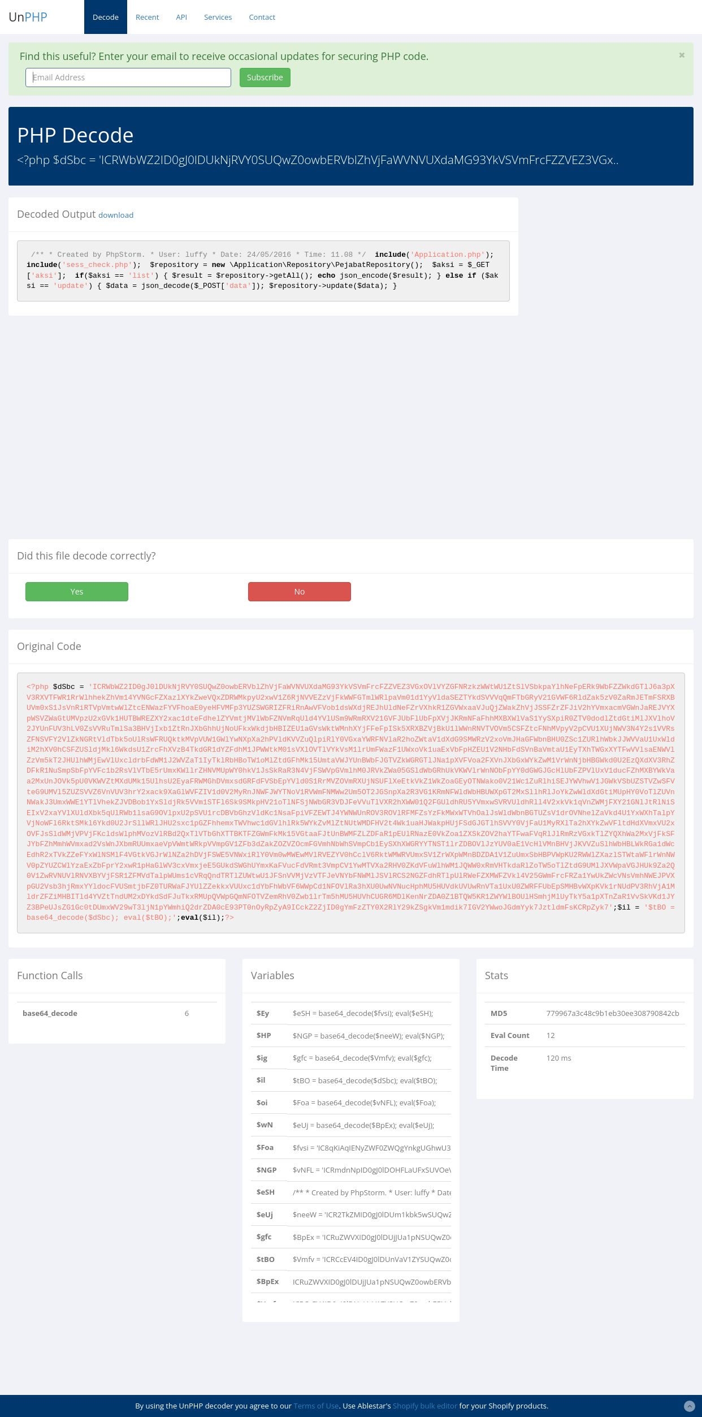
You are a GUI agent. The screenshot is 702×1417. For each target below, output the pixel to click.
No (299, 591)
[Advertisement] (618, 367)
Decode (106, 17)
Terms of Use (316, 1406)
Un (27, 17)
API (181, 17)
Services (218, 17)
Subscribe (265, 77)
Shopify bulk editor (425, 1406)
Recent (147, 17)
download (115, 215)
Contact (262, 17)
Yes (77, 591)
